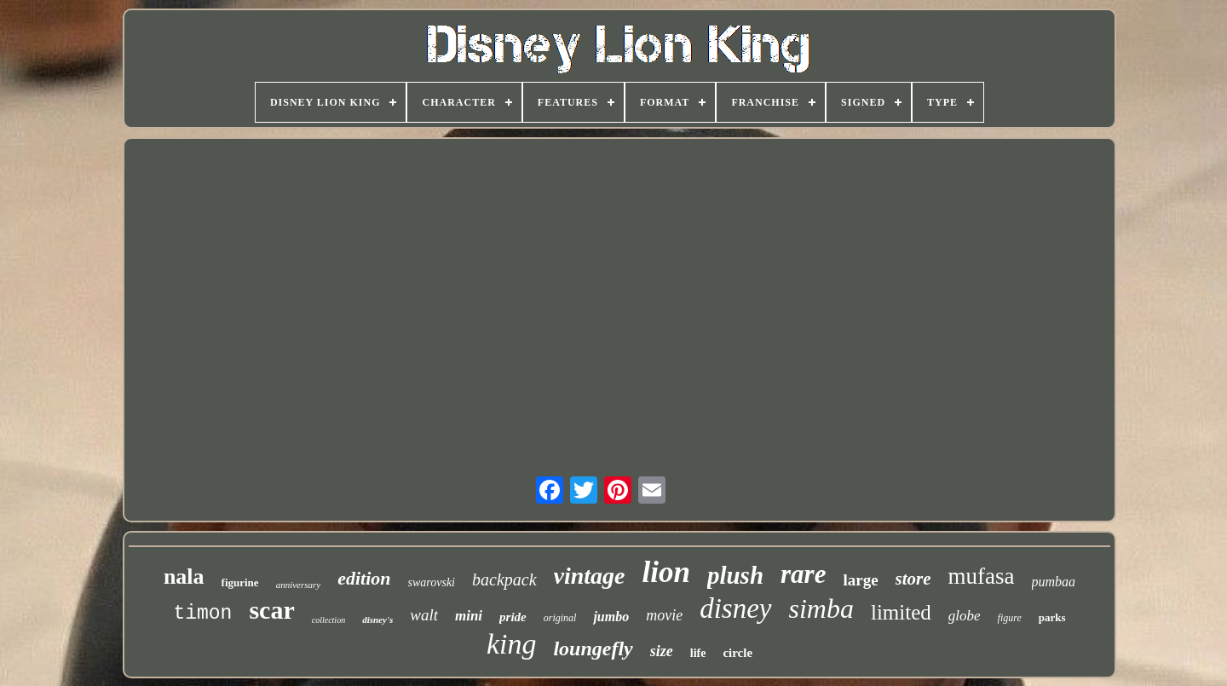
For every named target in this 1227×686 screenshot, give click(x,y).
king (512, 644)
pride (513, 617)
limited (901, 612)
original (560, 618)
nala (184, 576)
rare (803, 574)
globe (964, 616)
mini (468, 616)
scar (271, 610)
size (661, 651)
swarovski (431, 582)
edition (363, 578)
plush (735, 575)
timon (202, 613)
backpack (504, 579)
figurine (240, 582)
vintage (589, 575)
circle (737, 653)
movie (664, 615)
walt (424, 615)
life (698, 653)
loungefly (592, 648)
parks (1052, 617)
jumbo (611, 616)
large (860, 580)
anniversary (298, 584)
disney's (377, 619)
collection (328, 620)
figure (1010, 618)
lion (666, 572)
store (913, 578)
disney (735, 608)
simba (821, 608)
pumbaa (1054, 581)
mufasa (981, 576)
